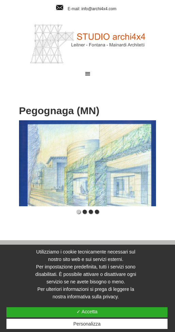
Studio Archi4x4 (87, 44)
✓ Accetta (87, 311)
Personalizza (87, 324)
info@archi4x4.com (99, 8)
